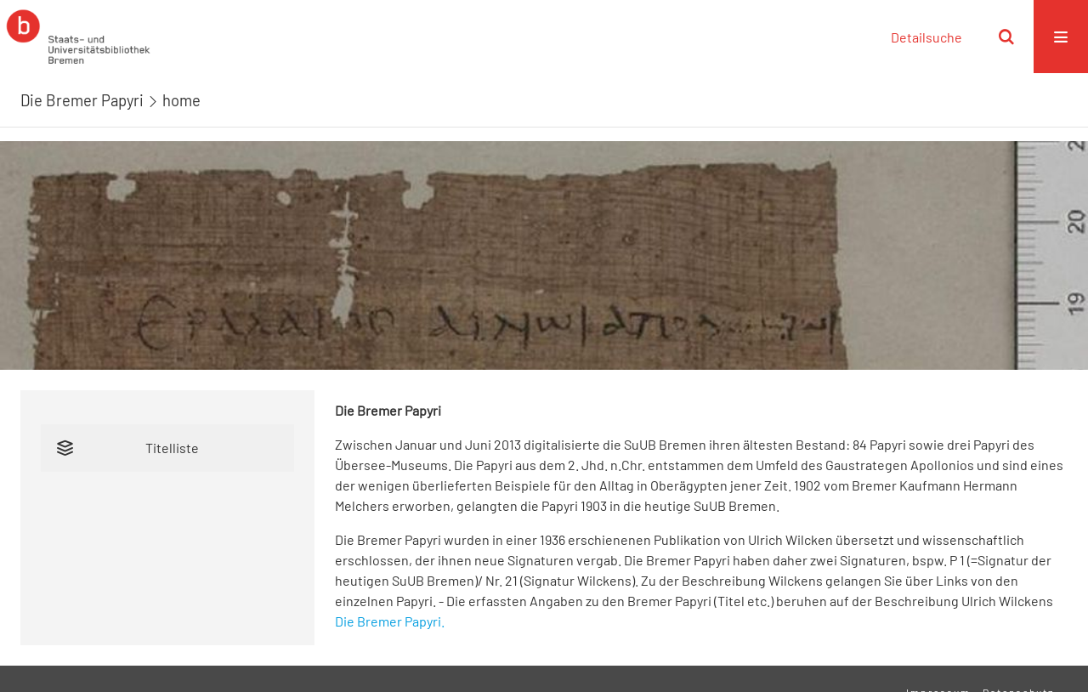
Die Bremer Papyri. (390, 621)
